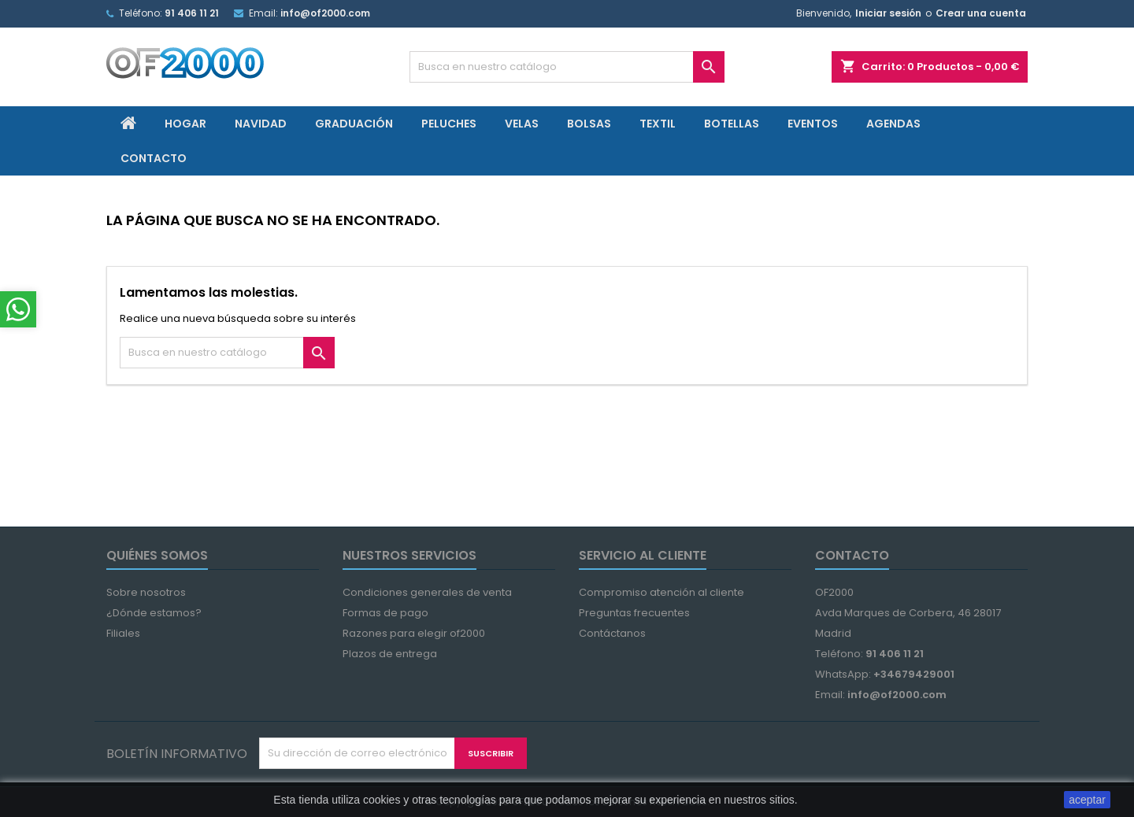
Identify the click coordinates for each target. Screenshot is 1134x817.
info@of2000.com (325, 13)
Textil (657, 123)
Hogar (185, 123)
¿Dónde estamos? (154, 612)
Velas (522, 123)
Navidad (261, 123)
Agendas (893, 123)
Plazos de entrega (390, 653)
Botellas (731, 123)
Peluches (448, 123)
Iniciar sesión (888, 13)
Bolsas (589, 123)
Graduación (354, 123)
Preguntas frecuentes (634, 612)
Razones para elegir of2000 (414, 633)
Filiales (123, 633)
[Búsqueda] (567, 67)
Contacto (153, 158)
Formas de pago (385, 612)
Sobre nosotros (146, 592)
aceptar (1087, 799)
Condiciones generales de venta (427, 592)
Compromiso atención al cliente (661, 592)
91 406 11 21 (192, 13)
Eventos (813, 123)
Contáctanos (612, 633)
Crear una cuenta (981, 13)
